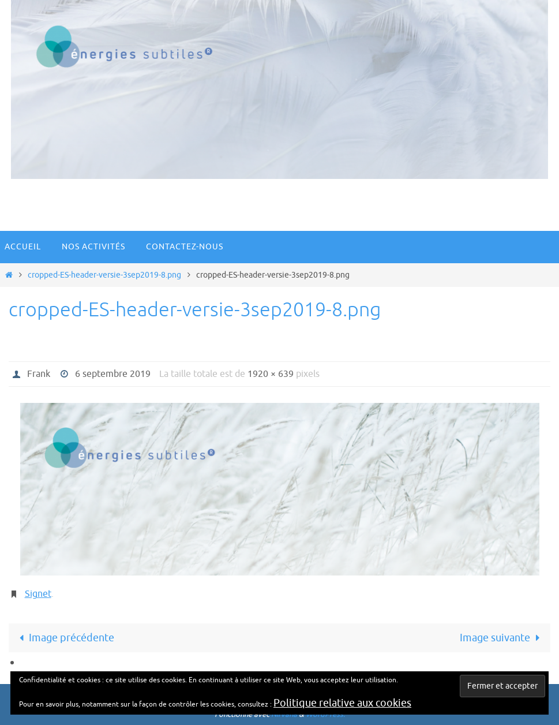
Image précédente (64, 637)
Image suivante (502, 637)
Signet (38, 594)
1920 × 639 (270, 374)
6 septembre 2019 (113, 374)
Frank (38, 374)
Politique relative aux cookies (342, 703)
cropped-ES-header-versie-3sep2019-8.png (104, 275)
